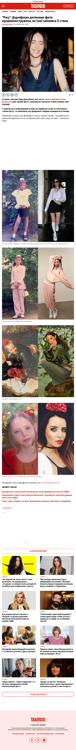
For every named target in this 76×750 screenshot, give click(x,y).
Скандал (13, 11)
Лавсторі (32, 11)
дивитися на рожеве (24, 321)
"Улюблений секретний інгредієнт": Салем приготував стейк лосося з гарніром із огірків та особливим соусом (56, 617)
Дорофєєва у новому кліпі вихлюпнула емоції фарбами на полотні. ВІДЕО (36, 492)
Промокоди (59, 734)
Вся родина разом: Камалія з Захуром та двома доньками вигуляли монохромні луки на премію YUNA (15, 617)
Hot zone (40, 11)
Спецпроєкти (50, 11)
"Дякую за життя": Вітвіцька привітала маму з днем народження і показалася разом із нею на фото (56, 684)
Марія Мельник (7, 24)
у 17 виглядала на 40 (50, 483)
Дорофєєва (7, 508)
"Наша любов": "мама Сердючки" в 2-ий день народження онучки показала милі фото (19, 684)
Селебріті (5, 11)
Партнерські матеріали (45, 734)
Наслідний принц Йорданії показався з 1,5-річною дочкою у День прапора (18, 650)
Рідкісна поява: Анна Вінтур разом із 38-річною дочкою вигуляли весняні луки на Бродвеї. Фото (56, 651)
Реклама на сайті (18, 734)
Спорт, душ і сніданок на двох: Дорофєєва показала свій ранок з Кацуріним (36, 501)
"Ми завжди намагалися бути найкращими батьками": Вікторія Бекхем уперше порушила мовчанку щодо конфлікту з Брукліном (56, 582)
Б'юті (25, 11)
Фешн (20, 11)
